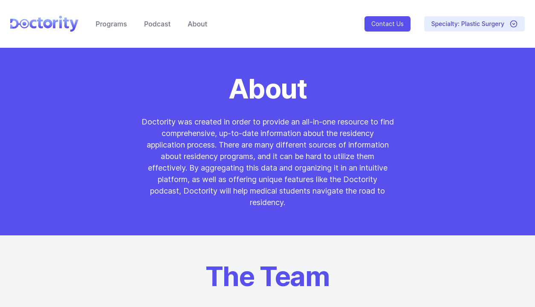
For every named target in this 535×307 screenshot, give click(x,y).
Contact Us (387, 23)
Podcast (157, 24)
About (197, 24)
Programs (111, 24)
